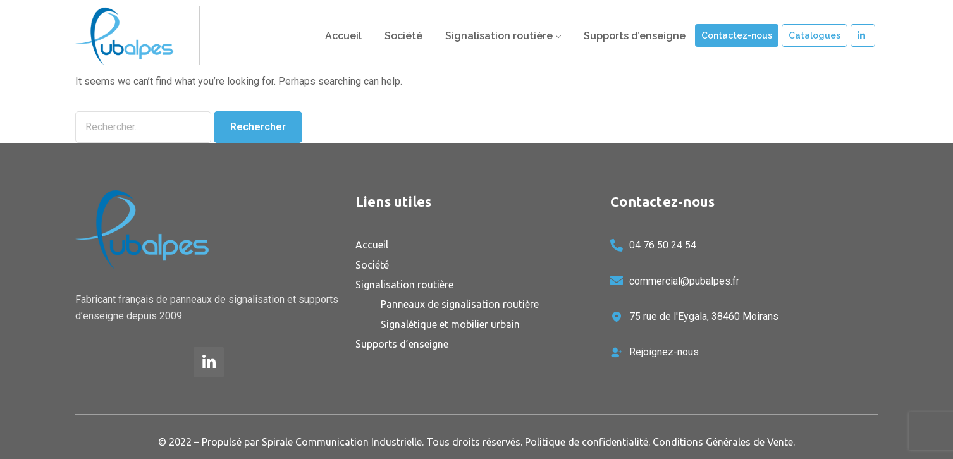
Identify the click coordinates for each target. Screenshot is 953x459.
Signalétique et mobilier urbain (450, 324)
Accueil (343, 36)
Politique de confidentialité (586, 442)
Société (403, 36)
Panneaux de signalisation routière (460, 304)
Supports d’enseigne (635, 36)
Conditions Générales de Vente (723, 442)
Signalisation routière (499, 36)
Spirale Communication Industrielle (342, 442)
